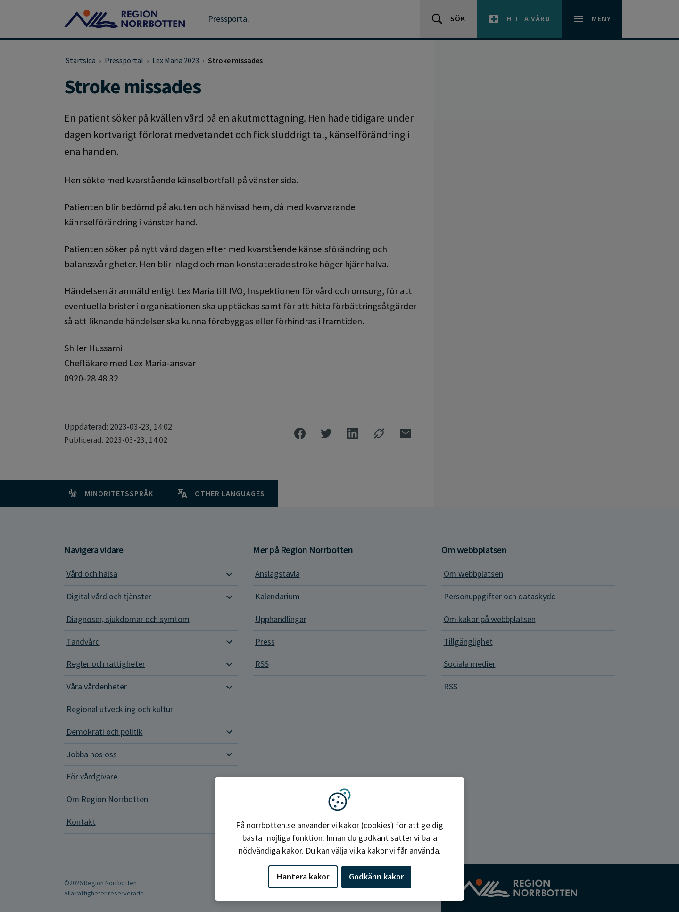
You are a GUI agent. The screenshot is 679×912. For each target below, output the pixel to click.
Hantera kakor (303, 876)
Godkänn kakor (376, 876)
